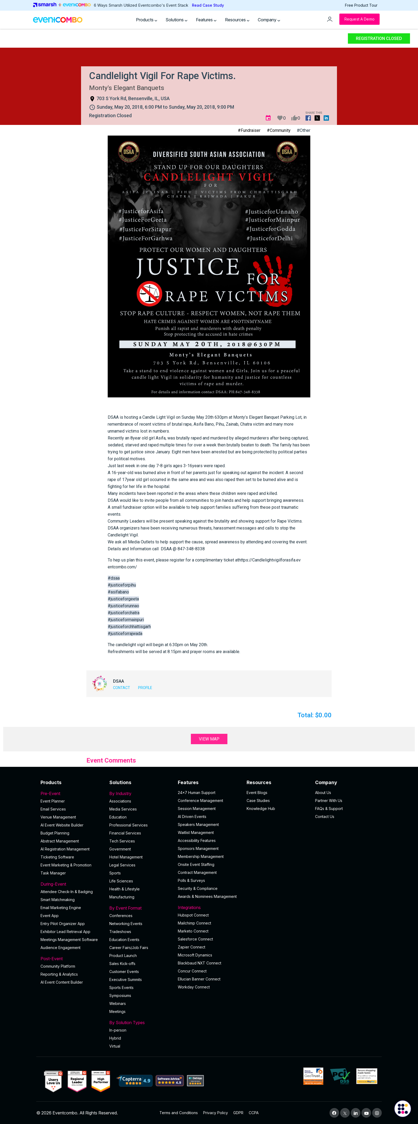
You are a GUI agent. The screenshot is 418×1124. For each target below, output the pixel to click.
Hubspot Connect (193, 915)
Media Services (123, 809)
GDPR (238, 1112)
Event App (50, 915)
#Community (279, 130)
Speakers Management (198, 824)
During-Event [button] (72, 884)
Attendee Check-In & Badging (67, 891)
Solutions (176, 19)
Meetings (117, 1011)
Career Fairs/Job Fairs (128, 947)
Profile (145, 688)
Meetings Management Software (69, 939)
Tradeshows (120, 931)
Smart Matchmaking (58, 899)
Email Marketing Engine (61, 907)
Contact (121, 688)
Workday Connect (194, 987)
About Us (323, 792)
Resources (237, 19)
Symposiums (120, 995)
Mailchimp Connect (194, 923)
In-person (117, 1030)
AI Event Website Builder (62, 825)
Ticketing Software (57, 857)
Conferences (120, 915)
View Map (209, 739)
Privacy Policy (215, 1112)
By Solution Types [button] (140, 1022)
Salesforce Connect (195, 939)
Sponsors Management (198, 848)
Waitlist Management (196, 832)
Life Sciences (121, 881)
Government (120, 849)
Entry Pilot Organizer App (63, 923)
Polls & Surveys (191, 880)
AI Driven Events (192, 816)
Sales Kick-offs (122, 963)
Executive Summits (125, 979)
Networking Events (125, 923)
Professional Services (128, 825)
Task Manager (53, 873)
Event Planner (53, 801)
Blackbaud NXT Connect (199, 963)
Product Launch (123, 955)
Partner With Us (328, 800)
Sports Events (121, 987)
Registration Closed (379, 38)
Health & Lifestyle (124, 889)
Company (269, 19)
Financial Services (125, 833)
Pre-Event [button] (72, 793)
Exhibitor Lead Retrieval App (65, 931)
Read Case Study (208, 5)
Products (146, 19)
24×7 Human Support (196, 792)
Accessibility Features (197, 840)
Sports (115, 873)
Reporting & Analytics (59, 974)
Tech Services (122, 841)
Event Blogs (257, 792)
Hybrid (115, 1038)
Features (206, 19)
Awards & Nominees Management (207, 896)
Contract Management (197, 872)
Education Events (124, 939)
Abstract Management (60, 841)
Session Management (197, 808)
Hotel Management (126, 857)
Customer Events (124, 971)
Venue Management (58, 817)
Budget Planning (55, 833)
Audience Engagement (61, 947)
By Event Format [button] (140, 908)
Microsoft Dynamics (195, 955)
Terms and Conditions (178, 1112)
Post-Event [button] (72, 958)
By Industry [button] (140, 793)
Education (118, 817)
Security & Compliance (198, 888)
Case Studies (258, 800)
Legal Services (122, 865)
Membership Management (201, 856)
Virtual (114, 1046)
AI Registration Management (65, 849)
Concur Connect (192, 971)
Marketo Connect (193, 931)
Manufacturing (121, 897)
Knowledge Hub (261, 808)
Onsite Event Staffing (196, 864)
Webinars (117, 1003)
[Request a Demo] (359, 19)
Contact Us (324, 816)
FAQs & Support (329, 808)
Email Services (53, 809)
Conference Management (200, 800)
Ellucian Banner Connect (199, 979)
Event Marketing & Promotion (66, 865)
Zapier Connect (191, 947)
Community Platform (58, 966)
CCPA (254, 1112)
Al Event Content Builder (62, 982)
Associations (120, 801)
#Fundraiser (249, 130)
